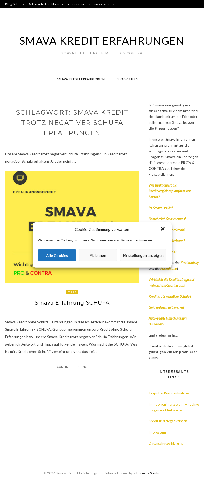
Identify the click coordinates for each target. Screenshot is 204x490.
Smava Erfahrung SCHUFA (72, 303)
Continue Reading (72, 367)
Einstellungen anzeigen (143, 255)
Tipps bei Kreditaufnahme (169, 393)
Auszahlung (168, 268)
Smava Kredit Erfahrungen (102, 40)
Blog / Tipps (127, 79)
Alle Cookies (57, 255)
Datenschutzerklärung (45, 4)
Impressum (75, 4)
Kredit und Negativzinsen (168, 421)
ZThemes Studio (147, 473)
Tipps (72, 292)
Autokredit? (157, 318)
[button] (163, 229)
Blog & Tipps (14, 4)
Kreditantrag (189, 263)
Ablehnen (98, 255)
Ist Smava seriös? (101, 4)
